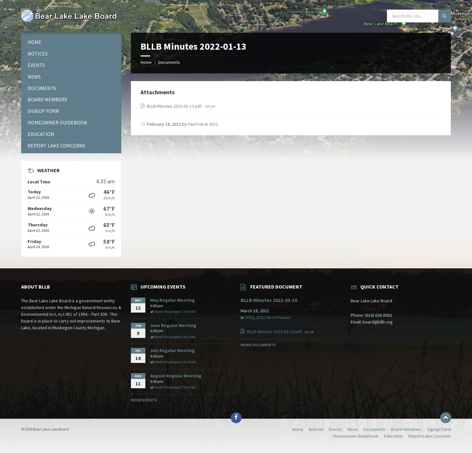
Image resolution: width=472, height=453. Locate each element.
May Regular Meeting (172, 300)
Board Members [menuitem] (406, 429)
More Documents (258, 344)
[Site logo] (69, 20)
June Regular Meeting (173, 325)
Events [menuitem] (335, 429)
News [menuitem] (353, 429)
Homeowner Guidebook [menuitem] (356, 436)
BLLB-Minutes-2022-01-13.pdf (175, 106)
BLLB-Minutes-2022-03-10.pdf (275, 331)
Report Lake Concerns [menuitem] (429, 436)
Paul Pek (196, 124)
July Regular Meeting (172, 350)
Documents (169, 62)
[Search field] (419, 16)
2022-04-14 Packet (273, 317)
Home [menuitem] (297, 429)
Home (146, 62)
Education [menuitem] (393, 436)
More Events (144, 400)
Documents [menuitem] (374, 429)
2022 (213, 124)
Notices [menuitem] (316, 429)
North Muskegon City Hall (174, 311)
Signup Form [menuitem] (439, 429)
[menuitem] (71, 42)
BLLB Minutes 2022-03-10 (269, 300)
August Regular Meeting (176, 376)
